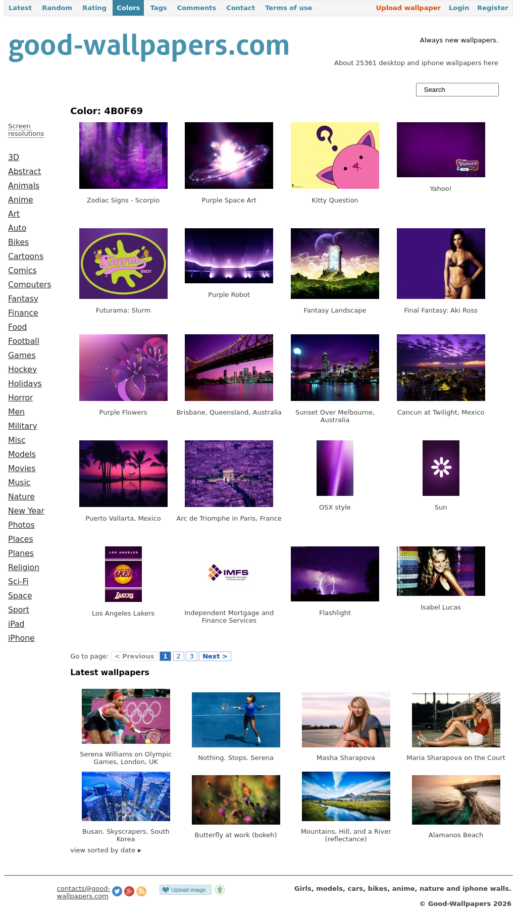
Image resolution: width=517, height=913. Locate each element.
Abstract (24, 171)
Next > (215, 656)
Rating (94, 8)
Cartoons (25, 256)
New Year (26, 511)
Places (20, 539)
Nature (21, 496)
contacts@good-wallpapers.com (84, 892)
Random (57, 8)
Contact (240, 8)
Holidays (25, 383)
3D (13, 157)
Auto (17, 228)
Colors (128, 8)
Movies (21, 468)
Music (19, 482)
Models (22, 454)
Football (23, 341)
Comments (197, 8)
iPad (16, 624)
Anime (20, 200)
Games (22, 355)
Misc (17, 440)
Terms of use (288, 8)
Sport (18, 610)
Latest (20, 8)
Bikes (18, 242)
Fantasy (23, 298)
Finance (23, 313)
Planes (21, 553)
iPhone (21, 638)
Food (17, 327)
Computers (29, 284)
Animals (23, 185)
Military (22, 426)
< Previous (134, 656)
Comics (22, 270)
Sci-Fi (18, 581)
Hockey (22, 369)
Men (16, 412)
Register (492, 8)
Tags (158, 8)
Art (14, 214)
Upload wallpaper (408, 8)
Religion (23, 567)
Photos (21, 525)
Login (459, 8)
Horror (20, 397)
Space (20, 595)
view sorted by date (105, 850)
